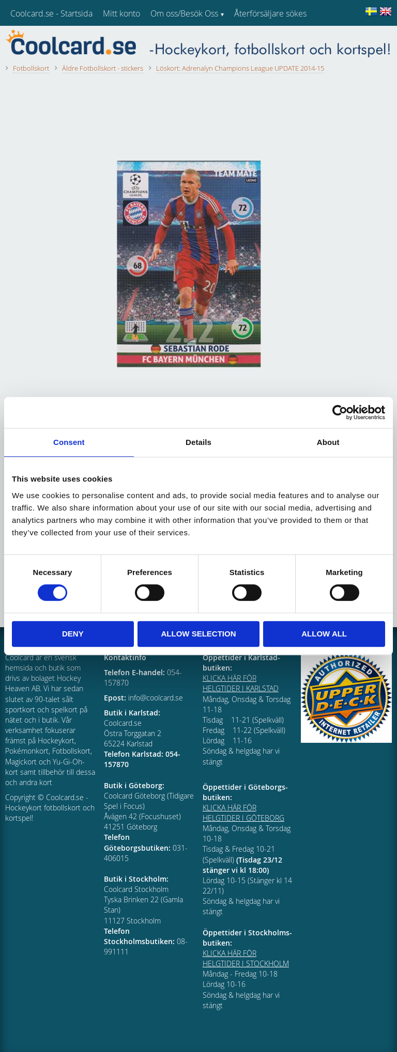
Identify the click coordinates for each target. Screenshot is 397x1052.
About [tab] (328, 442)
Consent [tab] (69, 442)
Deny (73, 633)
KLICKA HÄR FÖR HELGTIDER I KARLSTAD (241, 683)
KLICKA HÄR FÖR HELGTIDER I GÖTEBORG (243, 813)
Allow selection (198, 633)
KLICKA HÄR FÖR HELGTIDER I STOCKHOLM (246, 958)
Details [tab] (198, 442)
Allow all (324, 633)
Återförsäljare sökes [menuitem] (270, 13)
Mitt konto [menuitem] (121, 13)
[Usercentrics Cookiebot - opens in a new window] (340, 412)
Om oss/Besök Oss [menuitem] (184, 13)
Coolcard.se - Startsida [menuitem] (51, 13)
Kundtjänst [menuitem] (253, 40)
